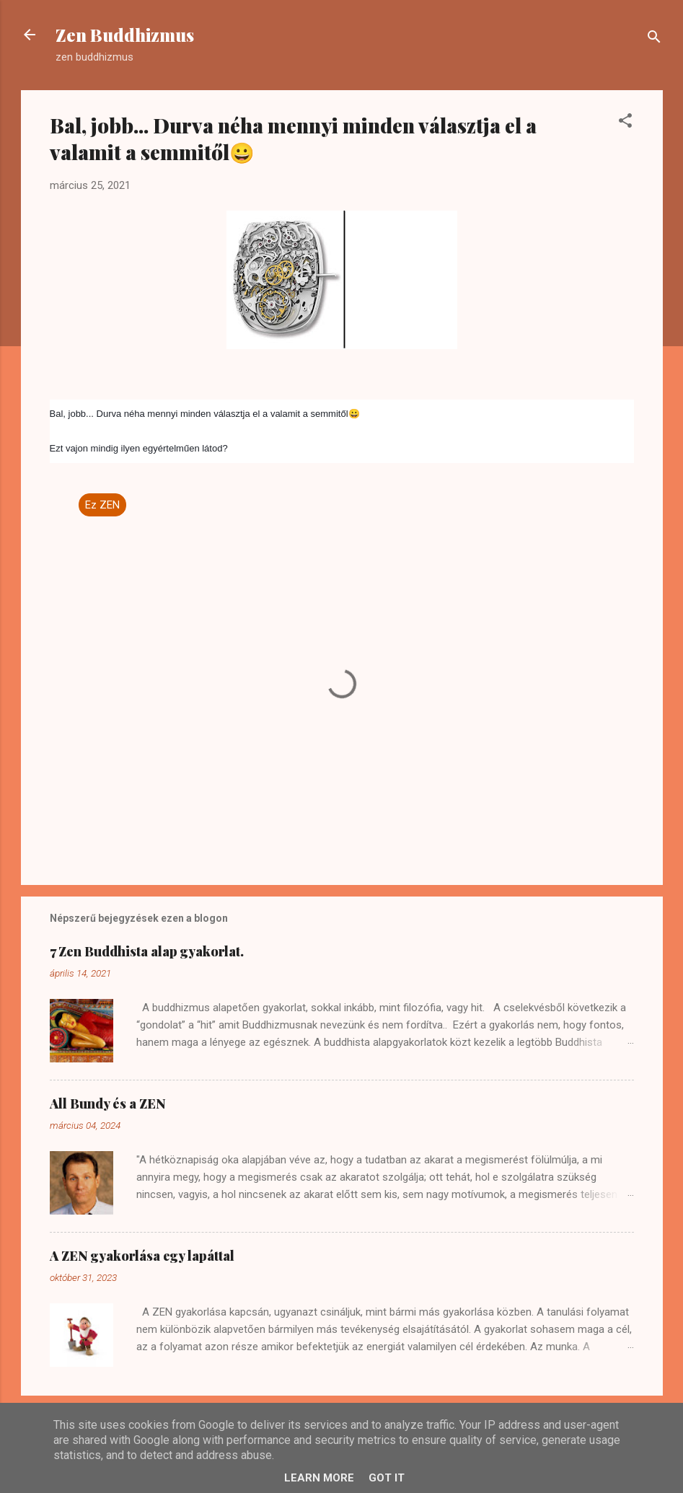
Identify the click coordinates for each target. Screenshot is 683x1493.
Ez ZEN (102, 504)
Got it (387, 1477)
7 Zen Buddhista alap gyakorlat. (147, 951)
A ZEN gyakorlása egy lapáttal (142, 1255)
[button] (625, 123)
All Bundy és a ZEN (108, 1103)
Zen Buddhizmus (125, 34)
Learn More (319, 1477)
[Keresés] (654, 39)
